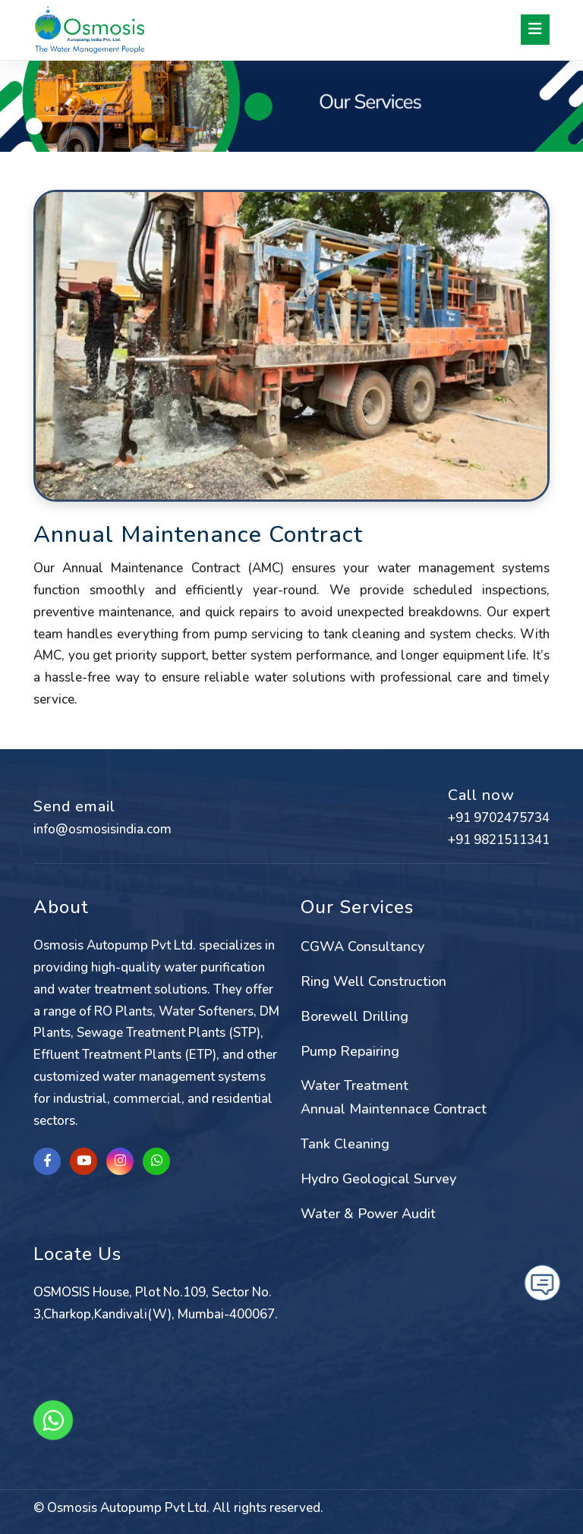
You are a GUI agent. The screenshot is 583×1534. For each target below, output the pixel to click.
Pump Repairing (350, 1051)
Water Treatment (354, 1085)
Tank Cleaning (345, 1144)
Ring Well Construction (373, 981)
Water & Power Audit (368, 1214)
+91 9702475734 (499, 818)
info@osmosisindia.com (102, 829)
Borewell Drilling (354, 1016)
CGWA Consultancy (362, 946)
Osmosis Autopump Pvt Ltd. (128, 1508)
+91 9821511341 (499, 840)
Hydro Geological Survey (378, 1179)
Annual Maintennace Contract (394, 1109)
